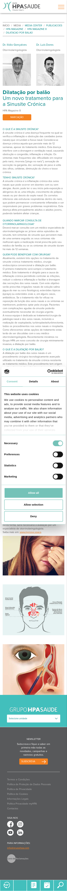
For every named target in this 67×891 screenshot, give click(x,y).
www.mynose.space (30, 532)
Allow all (33, 492)
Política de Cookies (17, 794)
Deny (33, 516)
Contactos (12, 808)
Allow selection (33, 504)
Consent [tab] (12, 381)
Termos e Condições (18, 779)
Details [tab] (33, 381)
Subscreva (28, 761)
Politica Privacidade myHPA (22, 803)
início (6, 25)
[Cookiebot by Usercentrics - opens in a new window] (48, 371)
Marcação (17, 117)
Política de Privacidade (19, 789)
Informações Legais (18, 798)
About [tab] (55, 381)
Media (17, 25)
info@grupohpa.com (18, 847)
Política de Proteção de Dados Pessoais (29, 784)
